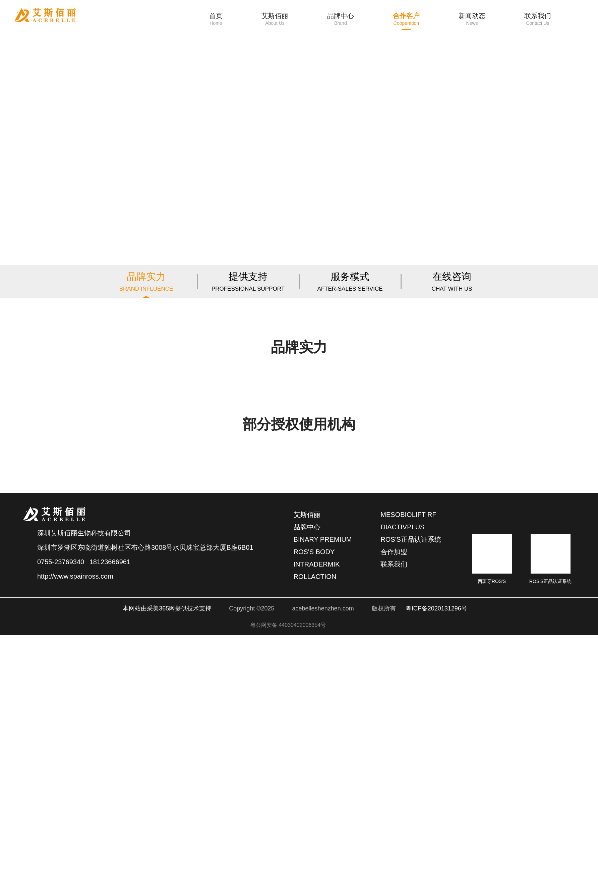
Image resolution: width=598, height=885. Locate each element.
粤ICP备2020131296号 (436, 858)
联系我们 (393, 814)
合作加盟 (393, 801)
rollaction (315, 826)
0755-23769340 (60, 811)
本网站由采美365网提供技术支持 (167, 858)
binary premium (323, 789)
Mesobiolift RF (408, 764)
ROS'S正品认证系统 (410, 789)
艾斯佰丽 (307, 764)
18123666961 (109, 811)
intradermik (317, 814)
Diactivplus (402, 776)
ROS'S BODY (314, 801)
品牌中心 (307, 776)
